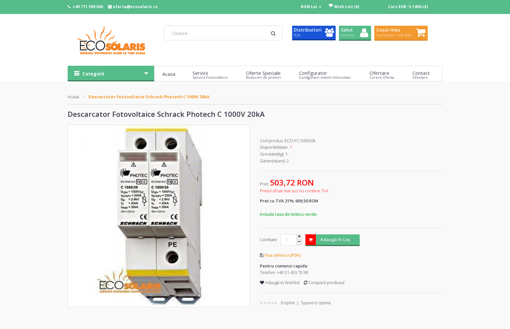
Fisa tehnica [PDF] (282, 255)
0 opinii (288, 303)
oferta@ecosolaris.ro (135, 6)
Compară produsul (324, 282)
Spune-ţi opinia (315, 303)
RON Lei (311, 6)
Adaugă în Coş (327, 239)
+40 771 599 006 (88, 6)
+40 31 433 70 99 (292, 272)
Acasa (73, 97)
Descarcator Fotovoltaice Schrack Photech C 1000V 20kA (148, 97)
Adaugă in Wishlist (280, 282)
